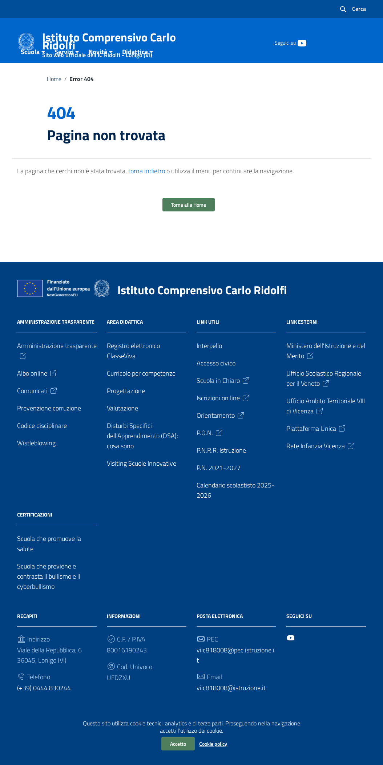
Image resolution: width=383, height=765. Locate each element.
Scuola (30, 70)
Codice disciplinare (42, 444)
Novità (97, 70)
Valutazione (122, 427)
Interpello (209, 364)
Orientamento (221, 434)
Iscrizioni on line (223, 416)
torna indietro (146, 189)
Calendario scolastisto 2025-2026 (235, 509)
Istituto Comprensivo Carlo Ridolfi (112, 42)
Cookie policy (213, 744)
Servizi (64, 70)
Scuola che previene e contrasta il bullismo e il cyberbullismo (48, 595)
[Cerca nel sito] (352, 9)
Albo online (37, 392)
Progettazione (126, 409)
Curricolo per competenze (141, 392)
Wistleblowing (36, 461)
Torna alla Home (188, 223)
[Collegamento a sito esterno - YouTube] (301, 42)
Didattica (135, 70)
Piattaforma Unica (316, 447)
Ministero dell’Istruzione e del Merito (325, 369)
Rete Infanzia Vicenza (320, 464)
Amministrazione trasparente (57, 369)
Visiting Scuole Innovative (141, 482)
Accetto (178, 744)
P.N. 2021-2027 (219, 486)
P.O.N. (210, 451)
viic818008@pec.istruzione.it (235, 674)
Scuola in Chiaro (223, 399)
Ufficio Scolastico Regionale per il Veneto (323, 397)
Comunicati (37, 409)
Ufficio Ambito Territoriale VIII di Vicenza (325, 424)
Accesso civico (216, 381)
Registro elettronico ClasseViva (133, 369)
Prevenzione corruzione (49, 427)
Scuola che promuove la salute (49, 562)
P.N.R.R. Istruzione (221, 469)
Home (54, 97)
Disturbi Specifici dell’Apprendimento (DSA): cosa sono (142, 454)
